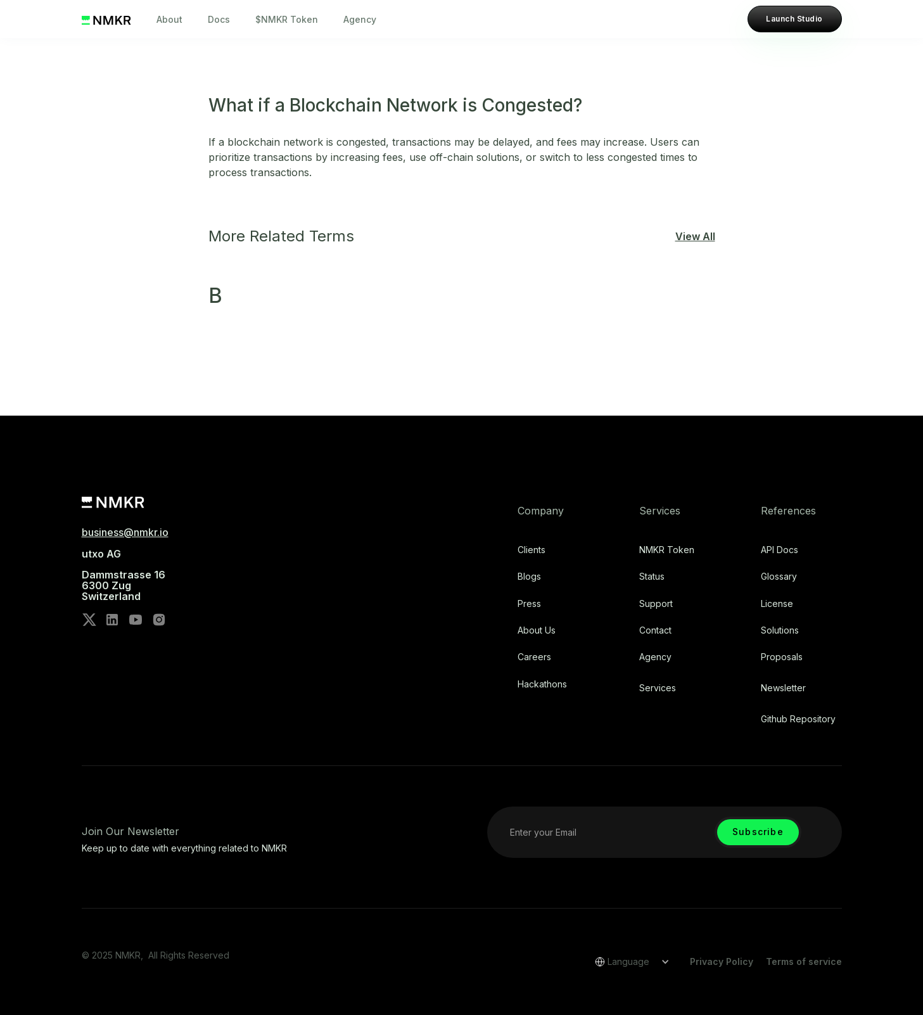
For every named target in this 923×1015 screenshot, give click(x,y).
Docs (219, 19)
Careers (534, 657)
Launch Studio (794, 18)
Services (657, 688)
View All (695, 236)
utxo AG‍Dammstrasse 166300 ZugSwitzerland (123, 575)
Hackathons (542, 684)
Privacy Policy (721, 961)
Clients (531, 550)
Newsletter (783, 688)
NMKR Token (666, 550)
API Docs (779, 550)
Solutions (780, 630)
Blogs (529, 576)
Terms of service (804, 961)
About (169, 19)
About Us (537, 630)
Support (656, 604)
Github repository (798, 719)
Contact (655, 630)
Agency (359, 19)
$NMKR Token (286, 19)
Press (529, 604)
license (777, 604)
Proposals (782, 657)
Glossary (779, 576)
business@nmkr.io (125, 532)
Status (652, 576)
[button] (628, 961)
